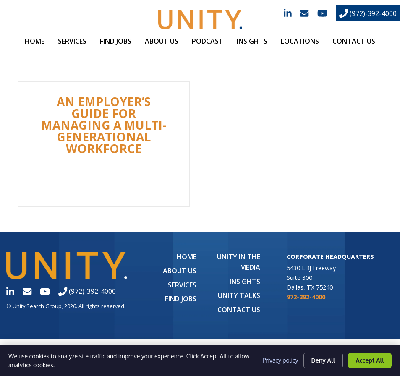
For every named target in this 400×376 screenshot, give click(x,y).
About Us (161, 41)
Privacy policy (280, 360)
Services (72, 41)
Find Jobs (115, 41)
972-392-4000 (306, 297)
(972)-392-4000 (368, 13)
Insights (252, 41)
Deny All (323, 360)
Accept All (370, 360)
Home (34, 41)
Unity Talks (239, 295)
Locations (300, 41)
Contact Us (353, 41)
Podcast (207, 41)
